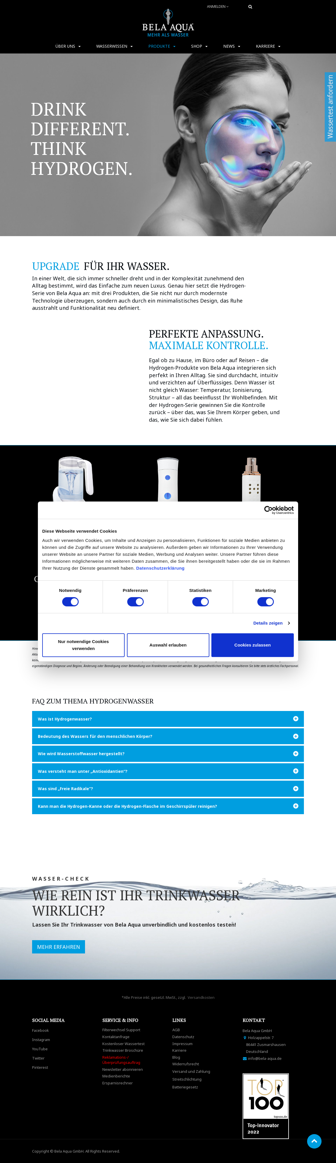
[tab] (168, 719)
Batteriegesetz (185, 1087)
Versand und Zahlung (191, 1071)
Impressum (182, 1043)
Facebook (40, 1030)
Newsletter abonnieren (122, 1069)
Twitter (38, 1058)
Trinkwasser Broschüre (122, 1050)
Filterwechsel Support (121, 1029)
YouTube (40, 1048)
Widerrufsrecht (185, 1063)
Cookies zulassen (253, 644)
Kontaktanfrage (116, 1036)
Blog (176, 1057)
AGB (176, 1029)
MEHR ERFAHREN (58, 946)
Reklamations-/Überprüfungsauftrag (121, 1060)
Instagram (41, 1039)
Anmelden (218, 6)
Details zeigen (268, 623)
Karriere (179, 1050)
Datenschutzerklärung (161, 568)
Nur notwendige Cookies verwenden (83, 645)
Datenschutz (183, 1036)
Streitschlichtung (187, 1079)
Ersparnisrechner (117, 1083)
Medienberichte (116, 1076)
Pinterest (40, 1067)
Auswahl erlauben (168, 644)
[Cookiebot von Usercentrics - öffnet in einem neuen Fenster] (268, 510)
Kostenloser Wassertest (123, 1043)
